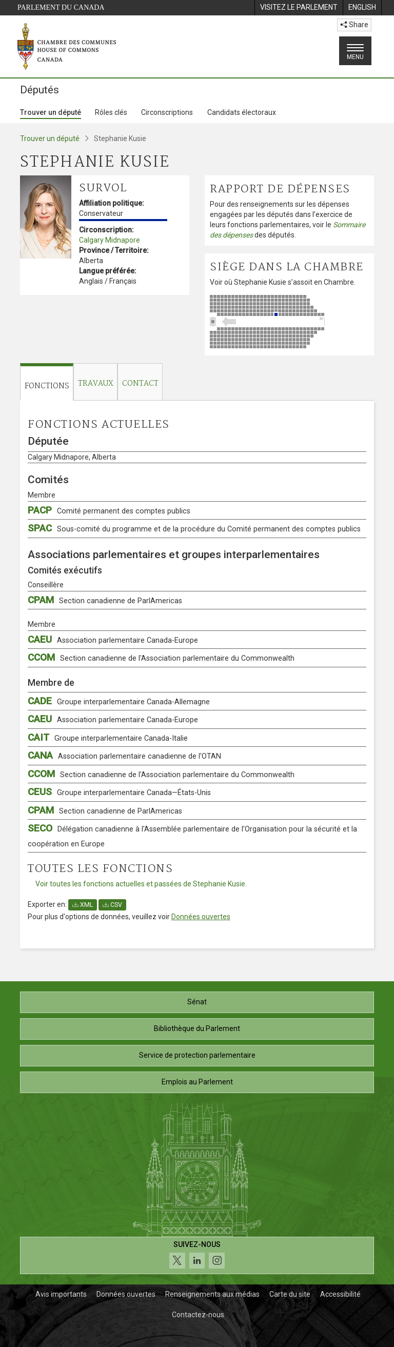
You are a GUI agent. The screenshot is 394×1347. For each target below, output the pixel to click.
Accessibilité (340, 1294)
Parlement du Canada (61, 7)
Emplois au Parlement (197, 1082)
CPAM (105, 600)
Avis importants (61, 1294)
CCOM (161, 657)
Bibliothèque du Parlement (197, 1028)
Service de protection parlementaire (197, 1055)
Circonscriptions (167, 112)
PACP (109, 510)
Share (354, 25)
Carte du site (289, 1294)
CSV (112, 904)
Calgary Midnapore (109, 240)
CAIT (108, 737)
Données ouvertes (200, 917)
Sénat (197, 1002)
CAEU (113, 639)
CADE (119, 701)
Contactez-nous (198, 1315)
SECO (192, 835)
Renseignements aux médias (212, 1294)
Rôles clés (111, 112)
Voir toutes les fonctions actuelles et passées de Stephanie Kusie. (141, 884)
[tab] (46, 382)
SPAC (194, 528)
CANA (124, 755)
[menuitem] (298, 7)
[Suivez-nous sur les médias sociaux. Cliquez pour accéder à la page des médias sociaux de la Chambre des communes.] (197, 1255)
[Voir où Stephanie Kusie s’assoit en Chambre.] (289, 321)
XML (82, 904)
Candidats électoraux (241, 112)
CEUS (119, 792)
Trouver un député (50, 112)
